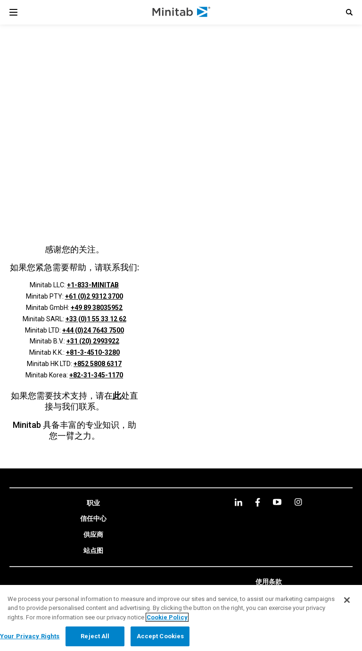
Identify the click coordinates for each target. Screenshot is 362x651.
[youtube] (277, 502)
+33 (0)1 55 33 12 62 (96, 319)
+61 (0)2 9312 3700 (94, 296)
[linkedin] (238, 502)
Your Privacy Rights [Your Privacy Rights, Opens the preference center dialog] (29, 636)
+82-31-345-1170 (96, 375)
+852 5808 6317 (98, 363)
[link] (93, 503)
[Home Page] (181, 12)
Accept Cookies (160, 636)
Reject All (95, 636)
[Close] (347, 600)
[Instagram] (298, 502)
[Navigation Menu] (13, 12)
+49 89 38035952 (97, 307)
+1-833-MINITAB (93, 285)
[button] (349, 12)
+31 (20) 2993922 (92, 341)
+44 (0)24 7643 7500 (93, 330)
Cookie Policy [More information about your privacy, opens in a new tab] (167, 617)
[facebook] (257, 502)
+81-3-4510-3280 (93, 352)
